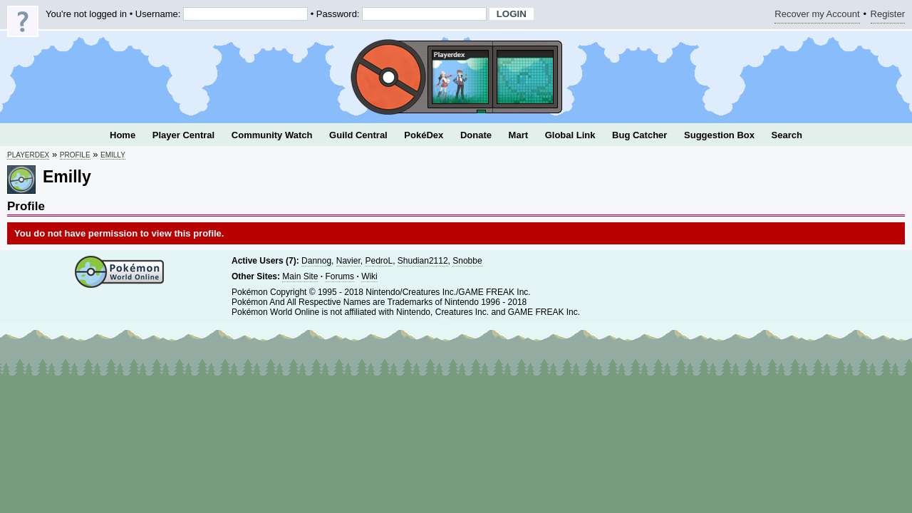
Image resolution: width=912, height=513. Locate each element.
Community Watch (272, 135)
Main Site (300, 276)
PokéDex (423, 135)
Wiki (369, 276)
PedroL (379, 261)
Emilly (112, 155)
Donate (476, 135)
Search (787, 135)
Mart (518, 135)
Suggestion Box (719, 135)
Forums (339, 276)
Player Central (183, 135)
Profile (75, 155)
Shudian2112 (423, 261)
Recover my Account (816, 16)
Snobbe (467, 261)
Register (888, 16)
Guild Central (358, 135)
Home (122, 135)
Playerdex (28, 155)
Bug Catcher (639, 135)
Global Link (570, 135)
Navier (348, 261)
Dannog (316, 261)
